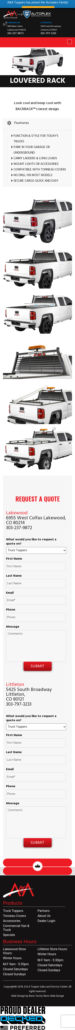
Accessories (11, 921)
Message (12, 627)
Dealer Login (46, 921)
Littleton (46, 23)
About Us (44, 916)
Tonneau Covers (14, 916)
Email (10, 593)
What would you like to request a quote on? (31, 542)
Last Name (14, 576)
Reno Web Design (54, 996)
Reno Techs (36, 996)
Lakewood (13, 23)
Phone (10, 610)
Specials (9, 935)
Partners (44, 911)
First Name (14, 559)
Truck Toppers (13, 911)
